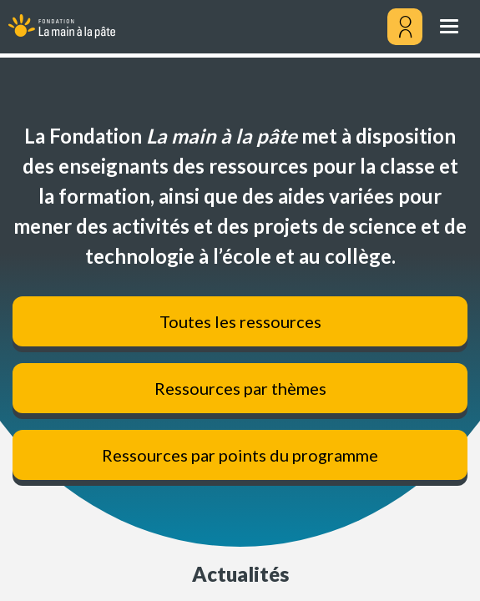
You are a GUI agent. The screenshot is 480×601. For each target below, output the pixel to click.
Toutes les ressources (240, 321)
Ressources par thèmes (240, 388)
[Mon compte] (404, 26)
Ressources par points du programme (240, 455)
